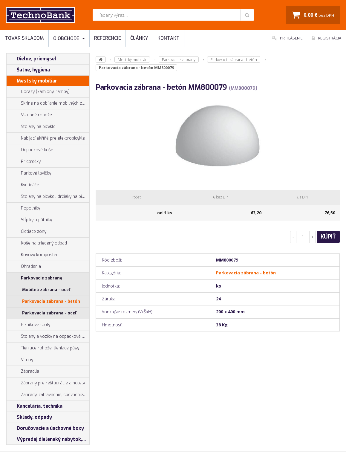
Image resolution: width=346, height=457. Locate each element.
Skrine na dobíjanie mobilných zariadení (48, 103)
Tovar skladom (24, 38)
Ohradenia (24, 266)
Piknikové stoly (28, 325)
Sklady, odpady (29, 417)
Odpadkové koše (30, 150)
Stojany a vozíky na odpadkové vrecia (48, 336)
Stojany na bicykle (31, 126)
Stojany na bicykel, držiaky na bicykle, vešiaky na (48, 196)
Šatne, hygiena (28, 70)
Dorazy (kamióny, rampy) (38, 91)
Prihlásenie (287, 38)
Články (139, 38)
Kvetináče (23, 185)
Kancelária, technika (34, 406)
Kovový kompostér (32, 255)
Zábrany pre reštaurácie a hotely (46, 383)
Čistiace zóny (26, 231)
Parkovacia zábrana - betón (51, 301)
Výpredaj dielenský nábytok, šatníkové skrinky (48, 439)
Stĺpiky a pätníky (29, 220)
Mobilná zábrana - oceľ (46, 290)
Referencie (107, 38)
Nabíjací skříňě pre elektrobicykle (53, 138)
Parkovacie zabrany (34, 278)
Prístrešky (24, 161)
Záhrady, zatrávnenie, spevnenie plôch (48, 395)
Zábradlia (23, 371)
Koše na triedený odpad (37, 243)
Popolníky (23, 208)
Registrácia (326, 38)
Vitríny (20, 360)
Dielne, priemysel (31, 59)
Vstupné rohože (29, 115)
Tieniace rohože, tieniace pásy (43, 348)
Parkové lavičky (29, 173)
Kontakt (168, 38)
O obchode (69, 38)
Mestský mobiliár (32, 81)
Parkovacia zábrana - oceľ (49, 313)
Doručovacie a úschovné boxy (45, 428)
